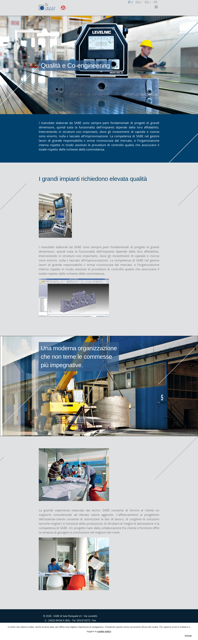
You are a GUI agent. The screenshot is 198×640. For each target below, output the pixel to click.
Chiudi (188, 636)
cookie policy (104, 631)
